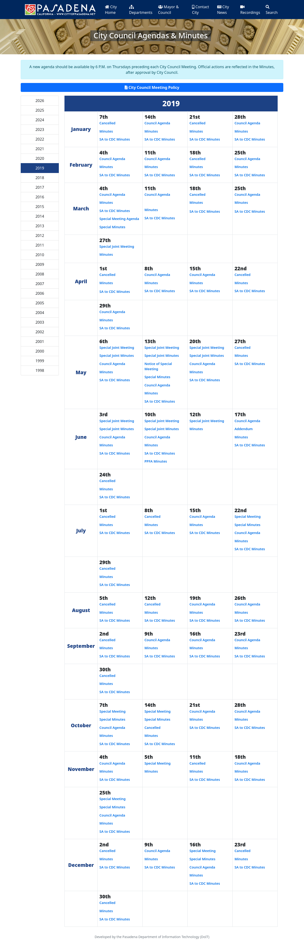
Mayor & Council (168, 9)
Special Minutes (112, 227)
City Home (111, 9)
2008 (40, 274)
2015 (40, 206)
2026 (40, 100)
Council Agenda (157, 123)
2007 (40, 283)
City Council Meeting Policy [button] (152, 87)
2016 (40, 197)
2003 (40, 322)
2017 (40, 187)
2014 (40, 216)
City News (223, 9)
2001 (40, 341)
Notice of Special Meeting (158, 366)
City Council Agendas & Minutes (150, 35)
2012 (40, 235)
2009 (40, 264)
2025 (40, 110)
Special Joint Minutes (117, 355)
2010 (40, 254)
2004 (40, 312)
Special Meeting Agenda (119, 218)
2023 (40, 129)
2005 (40, 303)
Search (272, 10)
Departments (140, 10)
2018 (40, 177)
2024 (40, 119)
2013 (40, 225)
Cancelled (108, 123)
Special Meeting (248, 516)
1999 (40, 360)
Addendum (244, 429)
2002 (40, 331)
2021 (40, 148)
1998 (40, 370)
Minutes (106, 131)
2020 (40, 158)
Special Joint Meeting (117, 246)
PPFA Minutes (155, 461)
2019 (40, 168)
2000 (40, 351)
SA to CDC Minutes (115, 139)
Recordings (250, 10)
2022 (40, 139)
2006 (40, 293)
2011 (40, 245)
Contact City (200, 9)
